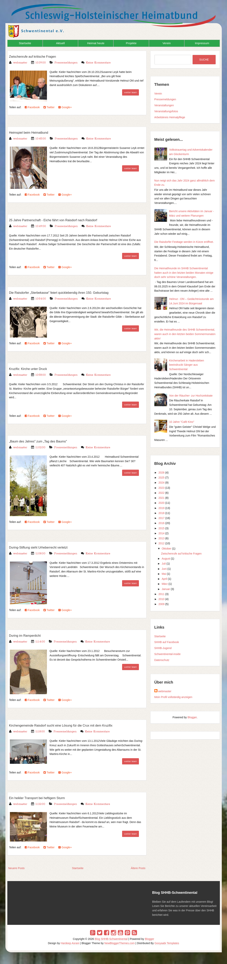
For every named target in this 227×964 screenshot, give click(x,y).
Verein (166, 43)
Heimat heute (95, 43)
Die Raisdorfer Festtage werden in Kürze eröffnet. (184, 241)
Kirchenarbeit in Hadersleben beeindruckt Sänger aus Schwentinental (186, 365)
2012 (161, 543)
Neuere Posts (16, 868)
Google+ (65, 107)
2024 (161, 482)
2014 (161, 533)
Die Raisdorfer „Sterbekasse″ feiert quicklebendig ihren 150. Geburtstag (70, 292)
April (164, 578)
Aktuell (60, 43)
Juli (164, 563)
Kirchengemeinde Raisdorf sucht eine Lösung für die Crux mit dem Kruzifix (73, 725)
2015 (161, 528)
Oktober (166, 548)
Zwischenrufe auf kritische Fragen (38, 56)
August (166, 558)
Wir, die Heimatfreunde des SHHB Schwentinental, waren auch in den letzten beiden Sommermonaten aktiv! (185, 334)
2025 (161, 477)
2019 (161, 508)
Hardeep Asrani (70, 943)
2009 (161, 604)
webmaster (164, 691)
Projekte (131, 43)
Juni (164, 568)
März (165, 583)
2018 (161, 513)
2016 (161, 523)
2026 (161, 472)
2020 (161, 502)
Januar (166, 589)
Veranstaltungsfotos (166, 111)
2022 (161, 492)
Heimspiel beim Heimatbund (33, 132)
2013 (161, 538)
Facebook (32, 107)
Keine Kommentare (98, 62)
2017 (161, 518)
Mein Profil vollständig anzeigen (173, 697)
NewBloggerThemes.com (119, 943)
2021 (161, 497)
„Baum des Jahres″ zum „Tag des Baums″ (45, 441)
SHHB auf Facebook (166, 642)
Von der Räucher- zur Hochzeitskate (191, 395)
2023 (161, 487)
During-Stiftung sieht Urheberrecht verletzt (45, 547)
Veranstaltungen (164, 105)
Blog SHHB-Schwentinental (111, 938)
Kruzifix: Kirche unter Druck (32, 368)
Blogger (192, 717)
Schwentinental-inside (167, 654)
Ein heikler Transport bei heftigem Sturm (43, 798)
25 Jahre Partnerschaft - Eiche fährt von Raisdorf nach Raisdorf (63, 220)
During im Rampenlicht (28, 635)
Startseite (25, 43)
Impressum (202, 43)
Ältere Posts (138, 868)
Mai (164, 573)
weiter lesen (130, 92)
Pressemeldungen (65, 62)
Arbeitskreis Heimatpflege (169, 117)
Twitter (48, 107)
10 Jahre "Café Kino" (181, 421)
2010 (161, 599)
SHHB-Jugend (163, 648)
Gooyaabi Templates (167, 943)
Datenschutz (161, 660)
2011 (161, 594)
